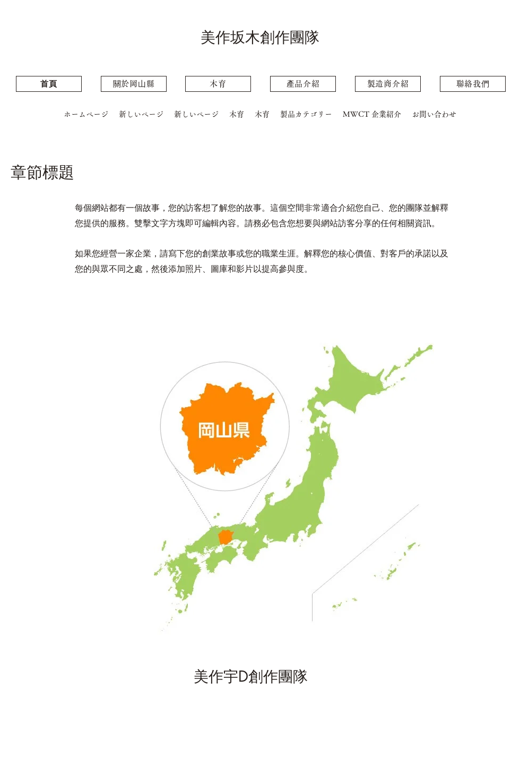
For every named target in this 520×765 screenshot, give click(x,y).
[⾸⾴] (49, 84)
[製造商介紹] (388, 84)
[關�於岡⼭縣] (134, 84)
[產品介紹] (303, 84)
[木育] (218, 84)
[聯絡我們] (473, 84)
